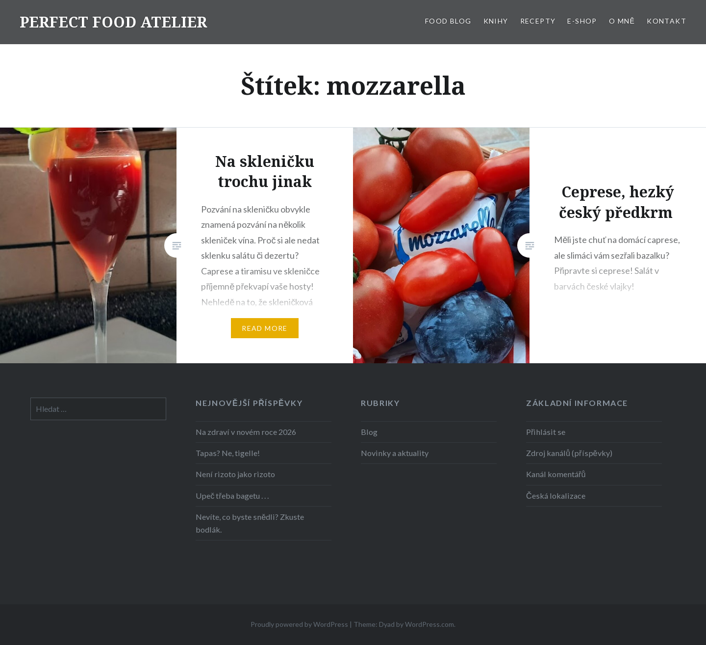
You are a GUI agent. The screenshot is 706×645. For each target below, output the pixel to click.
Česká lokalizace (555, 495)
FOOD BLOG (448, 21)
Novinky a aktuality (395, 452)
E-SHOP (582, 21)
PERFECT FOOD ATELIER (113, 22)
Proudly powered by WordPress (299, 624)
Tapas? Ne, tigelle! (228, 452)
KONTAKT (666, 21)
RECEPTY (538, 21)
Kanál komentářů (555, 474)
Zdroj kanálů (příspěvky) (569, 452)
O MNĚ (622, 21)
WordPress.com (429, 624)
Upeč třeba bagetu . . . (232, 495)
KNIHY (495, 21)
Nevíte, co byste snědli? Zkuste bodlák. (250, 523)
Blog (369, 431)
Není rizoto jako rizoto (235, 474)
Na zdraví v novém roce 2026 (246, 431)
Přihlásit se (545, 431)
